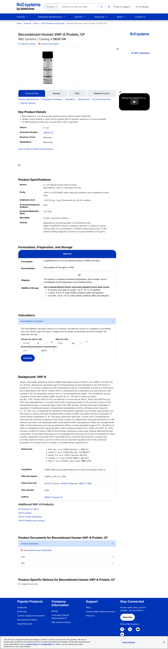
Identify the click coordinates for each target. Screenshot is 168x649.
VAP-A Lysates (24, 513)
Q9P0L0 (47, 132)
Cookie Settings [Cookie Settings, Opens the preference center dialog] (128, 642)
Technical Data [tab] (31, 93)
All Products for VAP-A (28, 509)
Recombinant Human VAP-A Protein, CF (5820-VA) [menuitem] (87, 23)
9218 (46, 483)
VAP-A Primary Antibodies (30, 517)
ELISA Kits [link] (22, 611)
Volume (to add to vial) (31, 339)
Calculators (70, 99)
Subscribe (127, 617)
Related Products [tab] (101, 93)
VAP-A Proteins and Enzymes (52, 23)
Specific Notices (27, 103)
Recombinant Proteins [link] (27, 620)
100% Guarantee (142, 53)
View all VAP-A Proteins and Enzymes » (36, 149)
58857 (81, 483)
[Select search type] (51, 6)
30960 (64, 483)
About (119, 17)
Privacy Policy (32, 644)
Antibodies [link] (22, 607)
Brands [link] (55, 611)
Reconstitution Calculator (32, 321)
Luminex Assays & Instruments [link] (31, 615)
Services (78, 17)
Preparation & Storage (52, 99)
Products (21, 17)
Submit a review (26, 44)
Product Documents (48, 44)
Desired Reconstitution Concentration (39, 346)
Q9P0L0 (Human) (52, 497)
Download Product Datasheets (38, 550)
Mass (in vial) (62, 339)
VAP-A (36, 23)
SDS (23, 563)
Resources (99, 17)
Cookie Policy (47, 644)
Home (19, 23)
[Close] (164, 642)
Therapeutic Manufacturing (50, 17)
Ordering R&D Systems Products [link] (100, 611)
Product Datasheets (30, 543)
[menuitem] (19, 23)
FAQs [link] (88, 607)
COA (23, 557)
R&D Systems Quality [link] (61, 622)
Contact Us (140, 17)
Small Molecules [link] (24, 624)
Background (83, 99)
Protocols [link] (90, 615)
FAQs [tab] (77, 93)
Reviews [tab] (56, 93)
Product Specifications (28, 99)
